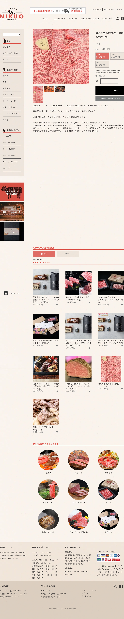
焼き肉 (5, 75)
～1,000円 (7, 136)
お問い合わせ (46, 591)
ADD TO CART (110, 90)
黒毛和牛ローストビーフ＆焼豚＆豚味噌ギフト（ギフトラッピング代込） (46, 373)
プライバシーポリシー (90, 590)
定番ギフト (7, 47)
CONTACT (107, 18)
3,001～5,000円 (9, 149)
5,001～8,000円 (9, 155)
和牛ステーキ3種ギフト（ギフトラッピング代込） (78, 285)
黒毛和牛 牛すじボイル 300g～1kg (46, 415)
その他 (5, 120)
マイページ (109, 10)
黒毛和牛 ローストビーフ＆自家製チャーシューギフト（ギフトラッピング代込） (46, 286)
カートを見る (87, 596)
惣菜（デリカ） (9, 107)
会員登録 (97, 10)
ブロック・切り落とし (78, 521)
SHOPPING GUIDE (90, 18)
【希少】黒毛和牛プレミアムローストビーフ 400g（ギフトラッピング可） (78, 373)
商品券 (5, 59)
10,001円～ (7, 168)
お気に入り (100, 76)
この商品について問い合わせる (109, 98)
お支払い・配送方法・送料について (54, 594)
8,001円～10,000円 (10, 162)
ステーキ (6, 82)
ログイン (85, 593)
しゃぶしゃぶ (8, 94)
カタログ (108, 521)
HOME (45, 18)
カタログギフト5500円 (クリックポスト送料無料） (46, 328)
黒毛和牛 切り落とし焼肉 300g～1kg (111, 371)
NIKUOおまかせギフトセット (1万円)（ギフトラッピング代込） (111, 286)
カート (120, 10)
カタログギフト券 (10, 53)
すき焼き (6, 88)
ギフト (108, 491)
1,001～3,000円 (9, 142)
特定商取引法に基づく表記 (50, 597)
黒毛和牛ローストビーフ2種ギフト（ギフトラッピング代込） (111, 328)
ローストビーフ (9, 101)
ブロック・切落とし (11, 113)
